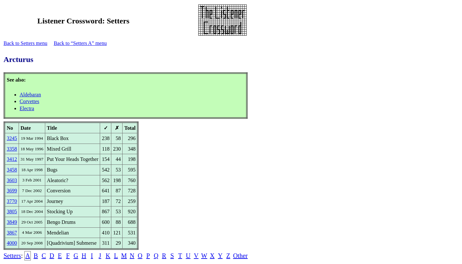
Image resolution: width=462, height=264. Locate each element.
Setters (12, 255)
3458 (12, 169)
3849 (12, 222)
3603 (12, 180)
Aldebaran (30, 94)
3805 (12, 211)
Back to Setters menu (25, 43)
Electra (27, 108)
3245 (12, 138)
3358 (12, 149)
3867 (12, 232)
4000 (12, 243)
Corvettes (29, 101)
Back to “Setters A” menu (80, 43)
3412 (12, 159)
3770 (12, 201)
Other (240, 255)
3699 (12, 190)
